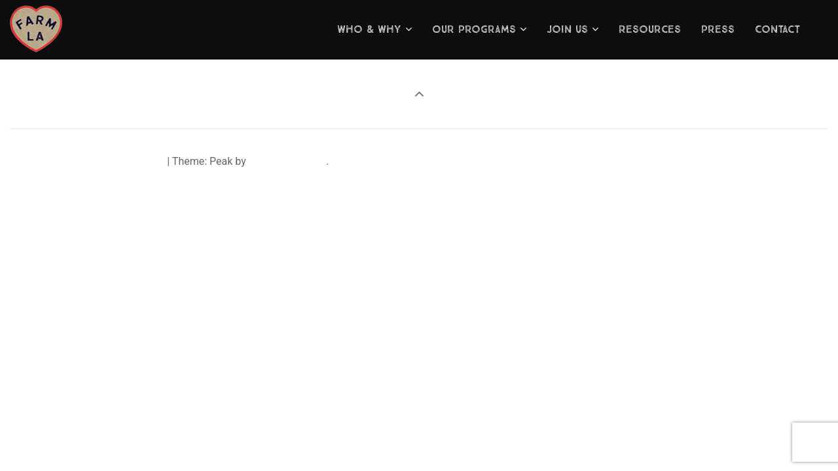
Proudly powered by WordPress (92, 161)
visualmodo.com (287, 161)
